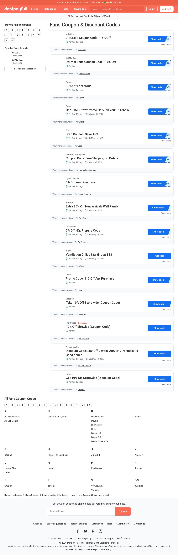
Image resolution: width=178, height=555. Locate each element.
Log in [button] (152, 9)
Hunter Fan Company (75, 154)
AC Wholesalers (12, 416)
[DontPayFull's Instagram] (100, 531)
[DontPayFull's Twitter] (85, 531)
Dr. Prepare (71, 227)
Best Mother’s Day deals (82, 16)
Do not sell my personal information (113, 538)
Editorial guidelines (56, 523)
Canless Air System (57, 416)
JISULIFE (70, 34)
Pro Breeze (71, 323)
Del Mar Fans (72, 58)
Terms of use (54, 538)
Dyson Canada (72, 178)
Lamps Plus (10, 468)
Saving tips (80, 9)
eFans (68, 251)
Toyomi (51, 486)
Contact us (139, 523)
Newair (51, 468)
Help (109, 523)
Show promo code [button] (156, 39)
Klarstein (139, 455)
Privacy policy (84, 538)
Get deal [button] (159, 256)
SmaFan (69, 202)
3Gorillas (139, 486)
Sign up (123, 511)
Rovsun (69, 374)
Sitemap (69, 538)
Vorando (70, 299)
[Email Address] (81, 511)
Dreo (68, 130)
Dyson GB (96, 437)
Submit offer (122, 523)
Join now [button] (166, 9)
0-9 (12, 40)
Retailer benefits (79, 523)
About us (37, 523)
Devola (94, 421)
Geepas (8, 455)
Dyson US (96, 433)
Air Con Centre (72, 347)
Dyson (68, 82)
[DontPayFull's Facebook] (78, 531)
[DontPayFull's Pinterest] (93, 531)
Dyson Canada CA (99, 441)
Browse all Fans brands (25, 69)
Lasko (68, 275)
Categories (97, 523)
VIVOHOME (96, 486)
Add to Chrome (114, 2)
